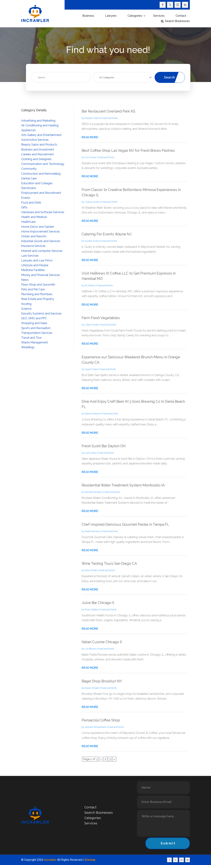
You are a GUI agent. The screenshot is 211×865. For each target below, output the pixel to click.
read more (90, 137)
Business (88, 16)
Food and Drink (110, 118)
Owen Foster (91, 369)
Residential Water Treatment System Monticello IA (123, 485)
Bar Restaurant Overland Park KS (108, 111)
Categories (135, 16)
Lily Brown (90, 648)
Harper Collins (92, 118)
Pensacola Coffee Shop (101, 720)
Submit (168, 843)
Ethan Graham (92, 413)
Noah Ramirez (92, 531)
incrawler (50, 859)
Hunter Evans (92, 241)
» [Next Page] (114, 759)
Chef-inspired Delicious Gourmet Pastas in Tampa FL (125, 524)
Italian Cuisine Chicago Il (102, 642)
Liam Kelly (90, 452)
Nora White (91, 570)
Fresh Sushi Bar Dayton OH (104, 446)
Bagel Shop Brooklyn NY (102, 681)
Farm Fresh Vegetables (101, 318)
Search (169, 77)
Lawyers (111, 16)
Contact (181, 16)
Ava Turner (90, 157)
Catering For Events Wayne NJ (106, 234)
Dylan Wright (92, 688)
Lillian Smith (91, 324)
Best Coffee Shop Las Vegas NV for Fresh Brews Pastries (128, 150)
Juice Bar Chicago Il (98, 603)
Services (159, 16)
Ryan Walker (92, 609)
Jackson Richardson (95, 727)
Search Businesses (177, 21)
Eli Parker (90, 285)
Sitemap (89, 859)
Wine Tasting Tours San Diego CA (109, 563)
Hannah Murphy (93, 492)
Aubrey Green (92, 202)
